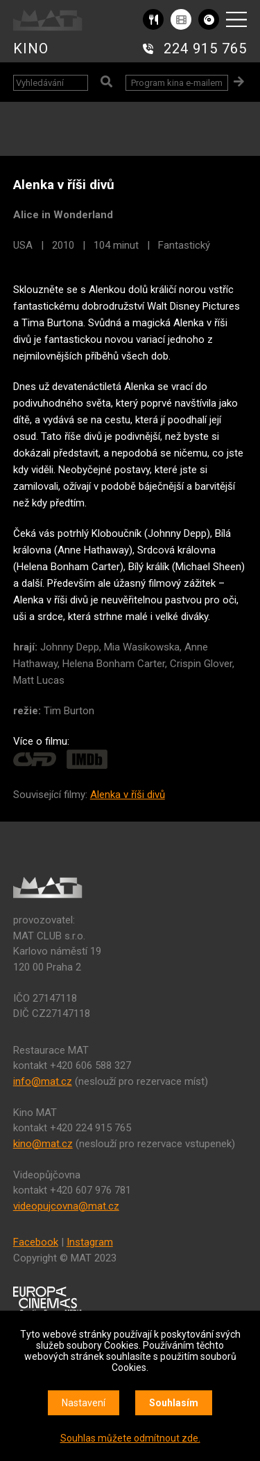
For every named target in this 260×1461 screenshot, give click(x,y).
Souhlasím (173, 1402)
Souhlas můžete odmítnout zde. (130, 1438)
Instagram (90, 1242)
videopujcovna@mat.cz (66, 1206)
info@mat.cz (42, 1081)
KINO (31, 48)
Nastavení (83, 1402)
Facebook (35, 1242)
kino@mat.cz (43, 1143)
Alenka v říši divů (127, 794)
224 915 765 (205, 48)
